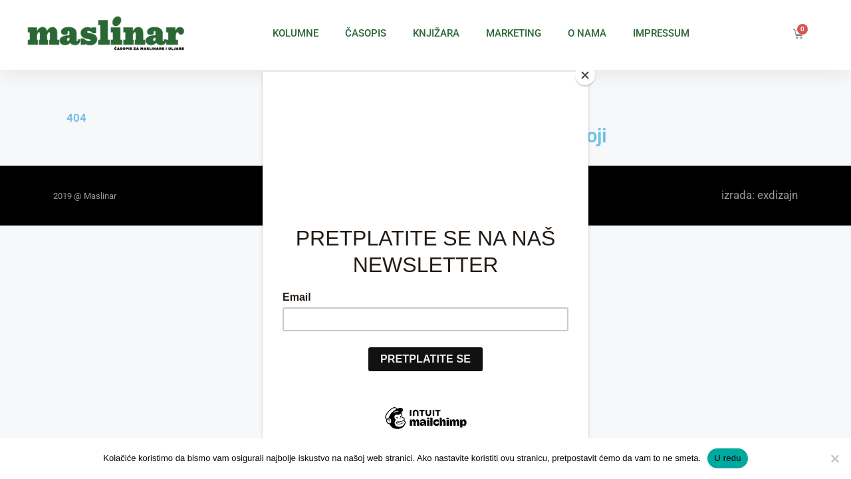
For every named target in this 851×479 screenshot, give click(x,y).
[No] (834, 458)
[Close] (585, 75)
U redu (727, 458)
